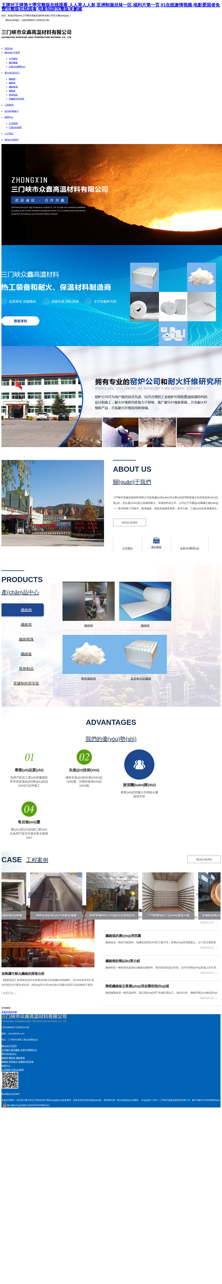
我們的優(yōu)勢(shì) (111, 739)
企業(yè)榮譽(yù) (17, 66)
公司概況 (13, 58)
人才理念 (9, 133)
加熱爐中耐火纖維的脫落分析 (22, 973)
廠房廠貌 (13, 62)
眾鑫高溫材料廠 (9, 1012)
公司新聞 (13, 123)
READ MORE (129, 522)
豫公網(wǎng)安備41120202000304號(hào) (26, 1105)
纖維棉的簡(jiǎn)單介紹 (122, 961)
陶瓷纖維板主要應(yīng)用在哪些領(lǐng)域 (137, 986)
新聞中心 (9, 117)
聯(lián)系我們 (11, 140)
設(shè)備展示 (11, 111)
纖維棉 (12, 79)
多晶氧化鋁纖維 (140, 678)
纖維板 (12, 90)
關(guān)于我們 (12, 52)
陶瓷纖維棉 (88, 678)
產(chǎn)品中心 (12, 72)
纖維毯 (12, 83)
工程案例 (9, 105)
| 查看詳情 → (8, 993)
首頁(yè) (9, 48)
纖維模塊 (13, 87)
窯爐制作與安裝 (16, 99)
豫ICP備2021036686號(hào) (206, 1100)
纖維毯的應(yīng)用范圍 (123, 936)
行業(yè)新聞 (15, 127)
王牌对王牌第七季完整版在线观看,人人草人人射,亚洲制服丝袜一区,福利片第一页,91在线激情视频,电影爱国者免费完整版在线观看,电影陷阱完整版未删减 (110, 6)
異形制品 (13, 94)
